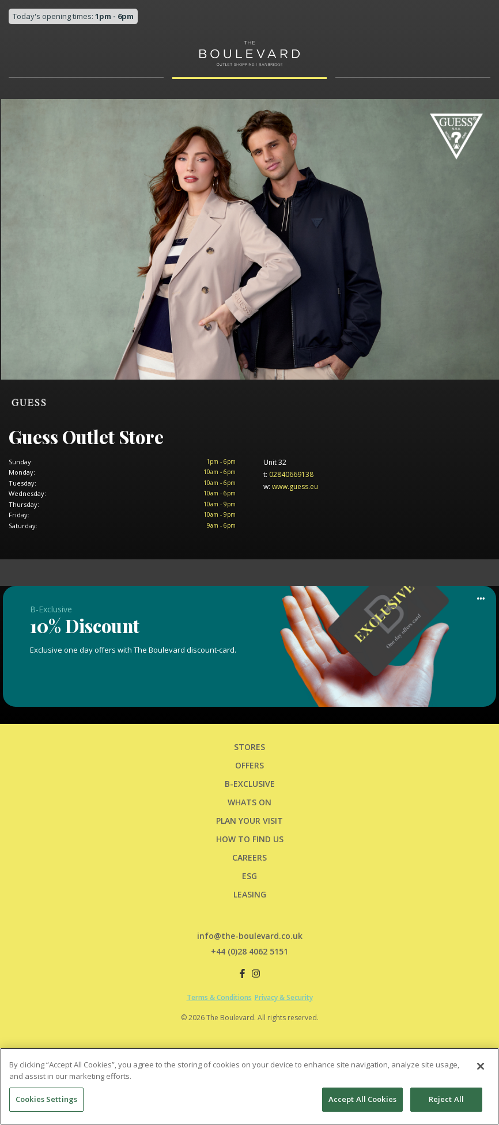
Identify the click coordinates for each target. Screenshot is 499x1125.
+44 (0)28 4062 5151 (249, 951)
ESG (249, 875)
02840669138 (288, 474)
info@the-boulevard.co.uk (250, 935)
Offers (249, 765)
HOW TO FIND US (249, 839)
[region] (249, 1086)
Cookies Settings (46, 1099)
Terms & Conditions (219, 997)
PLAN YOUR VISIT (249, 820)
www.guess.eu (290, 486)
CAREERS (249, 857)
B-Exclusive (250, 783)
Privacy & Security (284, 997)
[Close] (480, 1066)
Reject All (446, 1099)
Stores (249, 746)
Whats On (249, 802)
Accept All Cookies (362, 1099)
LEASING (249, 894)
